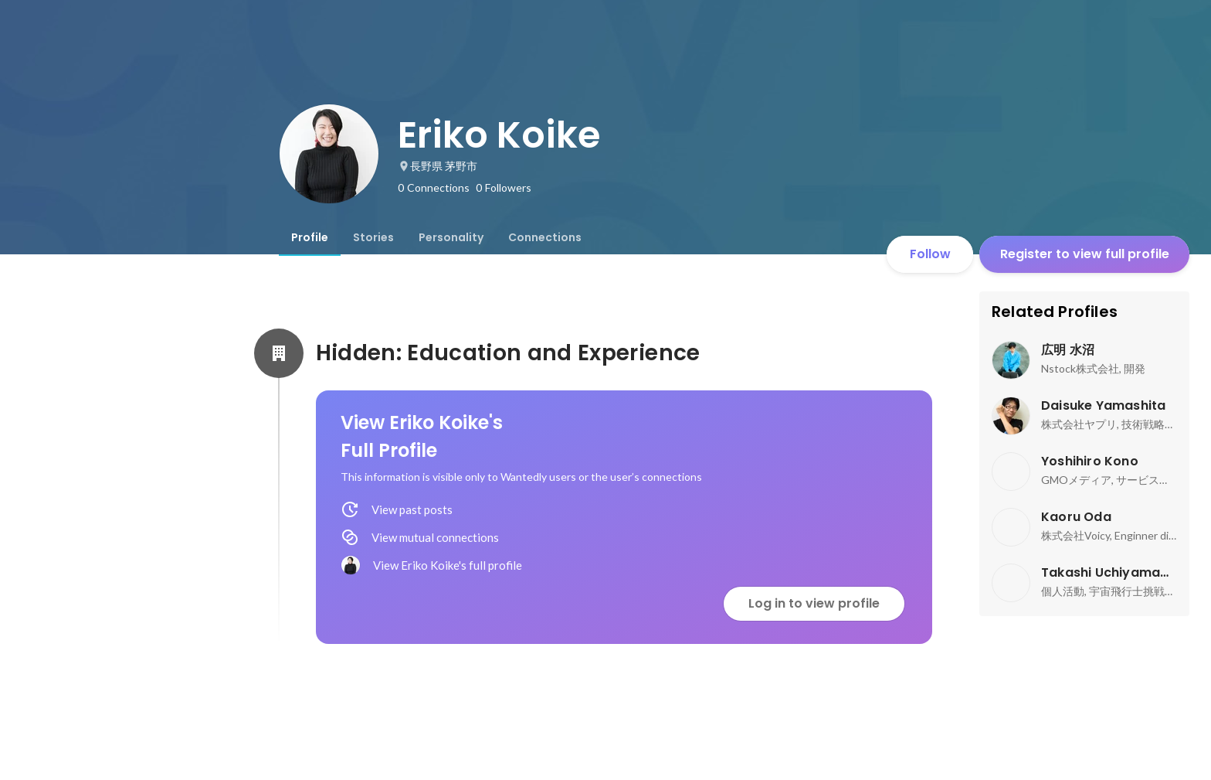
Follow (930, 254)
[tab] (310, 237)
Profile (309, 237)
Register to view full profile (1084, 254)
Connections (545, 237)
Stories (373, 237)
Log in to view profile (814, 603)
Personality (451, 237)
